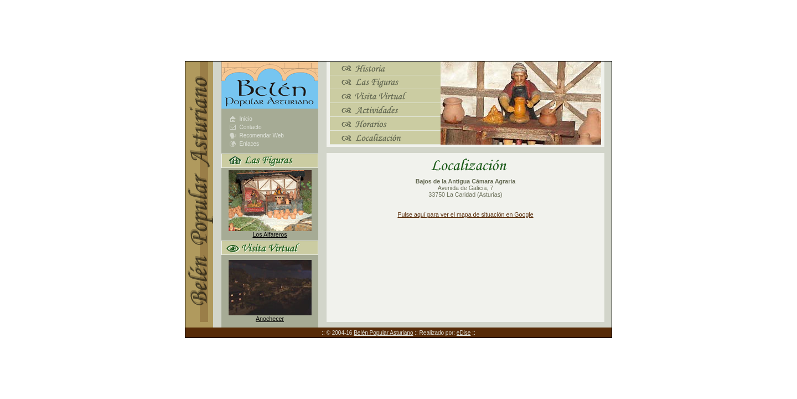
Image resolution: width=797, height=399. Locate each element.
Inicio (246, 119)
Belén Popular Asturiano (383, 333)
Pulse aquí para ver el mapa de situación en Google (465, 214)
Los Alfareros (269, 234)
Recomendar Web (262, 135)
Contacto (251, 127)
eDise (464, 333)
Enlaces (250, 144)
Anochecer (270, 318)
